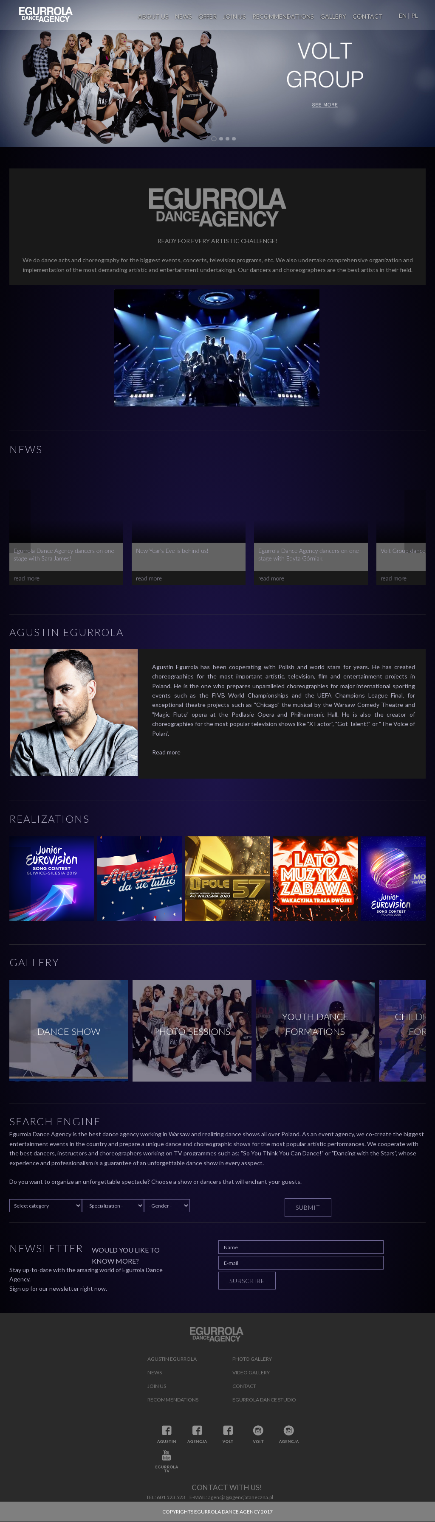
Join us (234, 16)
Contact (368, 16)
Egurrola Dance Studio (264, 1399)
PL (414, 15)
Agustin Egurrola (66, 632)
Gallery (333, 16)
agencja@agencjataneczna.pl (240, 1497)
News (183, 16)
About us (153, 16)
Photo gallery (252, 1359)
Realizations (49, 819)
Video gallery (251, 1372)
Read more (166, 752)
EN (403, 15)
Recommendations (283, 16)
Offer (207, 16)
